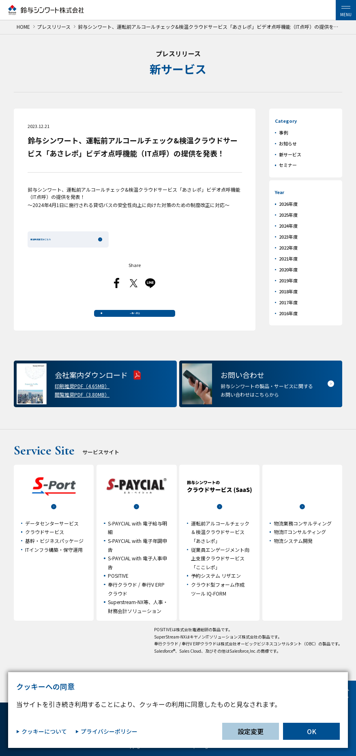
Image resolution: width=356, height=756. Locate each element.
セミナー (288, 165)
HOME (23, 26)
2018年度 (288, 291)
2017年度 (288, 302)
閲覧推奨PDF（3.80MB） (82, 403)
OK (311, 731)
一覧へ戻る (134, 318)
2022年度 (288, 247)
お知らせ (288, 143)
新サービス (290, 154)
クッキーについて (44, 731)
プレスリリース (54, 26)
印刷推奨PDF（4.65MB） (82, 395)
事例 (283, 132)
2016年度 (288, 313)
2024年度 (288, 225)
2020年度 (288, 269)
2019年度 (288, 280)
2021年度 (288, 258)
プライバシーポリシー (109, 731)
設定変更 (251, 731)
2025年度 (288, 214)
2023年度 (288, 236)
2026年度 (288, 204)
